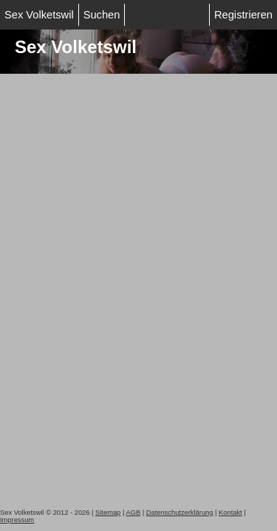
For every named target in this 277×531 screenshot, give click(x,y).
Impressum (17, 520)
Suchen (101, 15)
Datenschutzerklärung (179, 512)
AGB (133, 512)
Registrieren (243, 15)
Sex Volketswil (39, 15)
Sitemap (107, 512)
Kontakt (230, 512)
